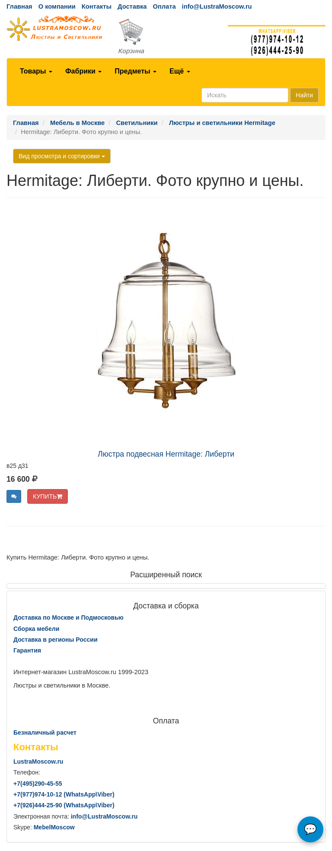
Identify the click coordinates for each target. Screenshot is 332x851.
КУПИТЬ (47, 496)
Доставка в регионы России (55, 639)
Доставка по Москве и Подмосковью (68, 617)
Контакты (97, 6)
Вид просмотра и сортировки (62, 156)
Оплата (164, 6)
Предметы (135, 71)
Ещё (179, 71)
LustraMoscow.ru (38, 761)
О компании (57, 6)
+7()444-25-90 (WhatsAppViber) (64, 805)
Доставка (132, 6)
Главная (19, 6)
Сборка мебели (36, 628)
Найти (304, 95)
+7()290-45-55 (37, 783)
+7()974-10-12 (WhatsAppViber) (64, 794)
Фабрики (83, 71)
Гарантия (27, 650)
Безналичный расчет (45, 732)
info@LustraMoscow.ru (217, 6)
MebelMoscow (54, 827)
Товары (36, 71)
